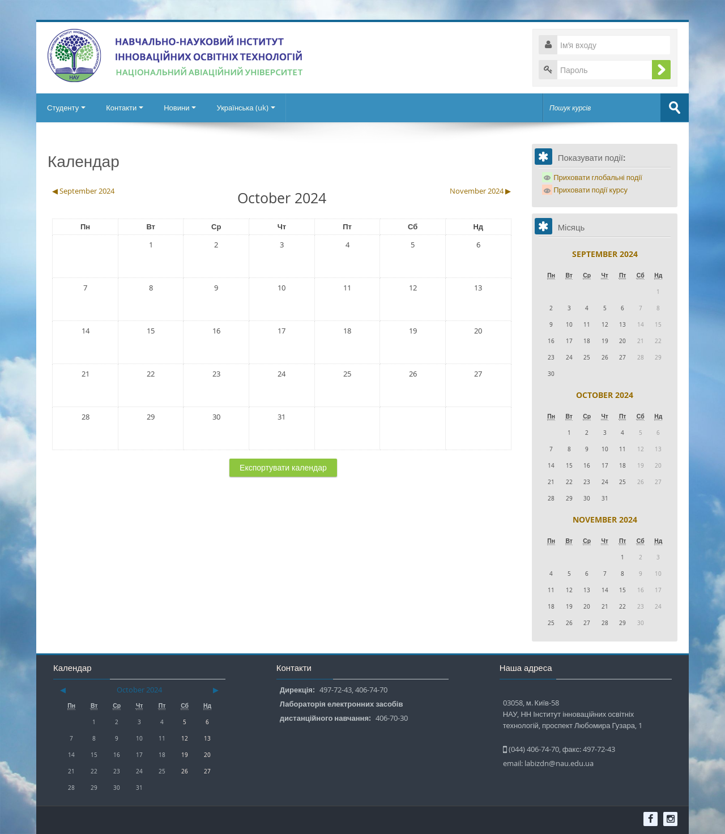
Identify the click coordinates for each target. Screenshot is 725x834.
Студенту (67, 107)
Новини (183, 107)
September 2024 (605, 253)
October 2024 (604, 394)
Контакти (126, 107)
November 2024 (605, 519)
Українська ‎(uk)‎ (249, 107)
